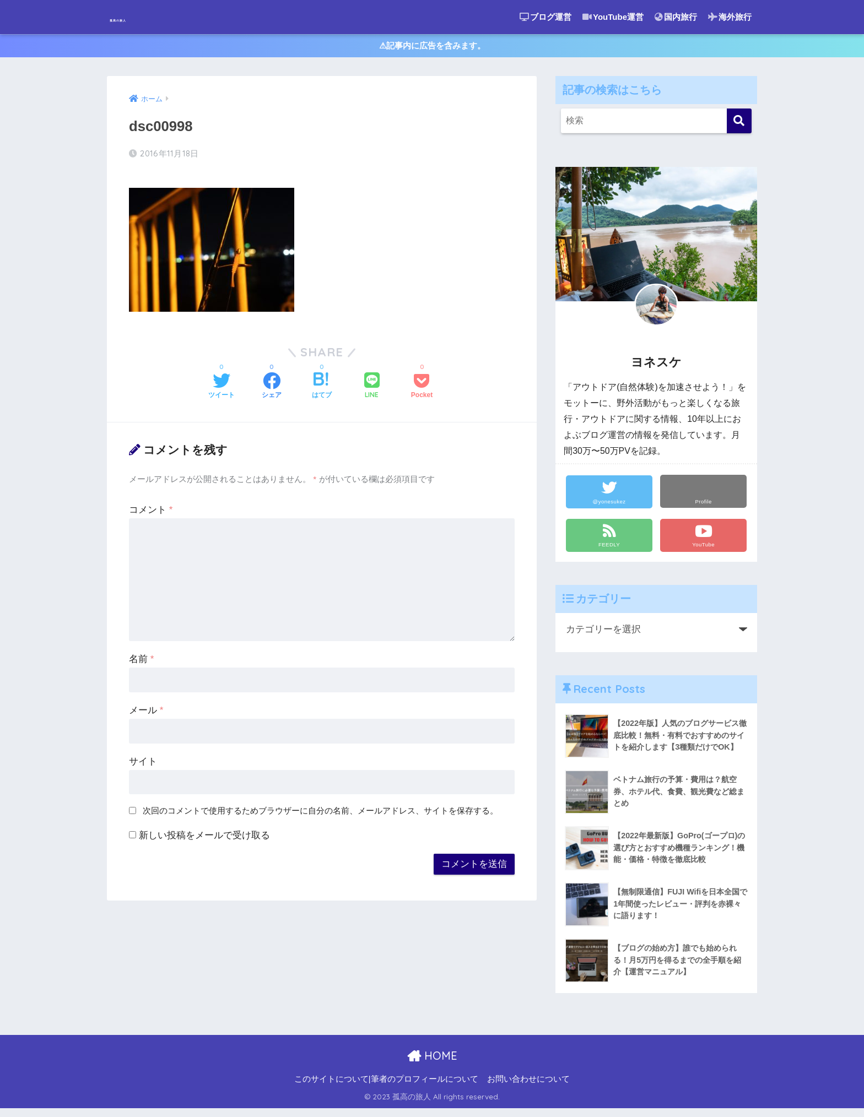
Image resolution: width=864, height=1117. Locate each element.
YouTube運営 (613, 16)
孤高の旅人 (143, 17)
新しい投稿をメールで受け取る (204, 834)
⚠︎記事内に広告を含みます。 (432, 49)
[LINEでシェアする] (372, 386)
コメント (150, 509)
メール (146, 709)
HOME (432, 1064)
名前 (141, 658)
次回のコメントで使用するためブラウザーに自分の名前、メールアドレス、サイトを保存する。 (320, 810)
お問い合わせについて (528, 1087)
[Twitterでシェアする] (221, 386)
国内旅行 (676, 16)
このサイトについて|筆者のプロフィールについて (386, 1087)
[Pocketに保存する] (422, 386)
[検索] (739, 126)
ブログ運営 (545, 16)
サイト (143, 761)
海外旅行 (730, 16)
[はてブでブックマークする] (322, 386)
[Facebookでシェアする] (272, 386)
